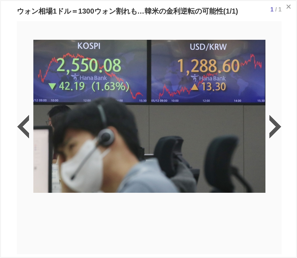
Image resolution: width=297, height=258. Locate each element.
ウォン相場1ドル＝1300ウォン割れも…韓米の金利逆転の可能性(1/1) (127, 11)
